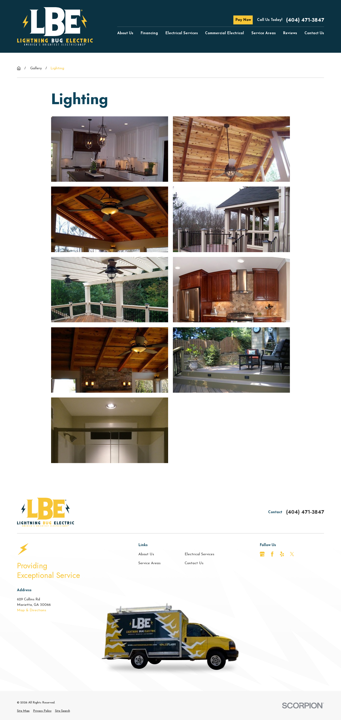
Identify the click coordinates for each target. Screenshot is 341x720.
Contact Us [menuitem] (314, 33)
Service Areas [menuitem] (263, 33)
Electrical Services (199, 554)
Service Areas (149, 563)
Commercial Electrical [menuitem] (224, 33)
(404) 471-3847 (305, 19)
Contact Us (194, 563)
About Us (146, 554)
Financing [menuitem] (149, 33)
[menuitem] (23, 711)
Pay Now (243, 20)
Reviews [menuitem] (290, 33)
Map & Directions (31, 610)
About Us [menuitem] (125, 33)
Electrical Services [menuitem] (181, 33)
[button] (109, 149)
